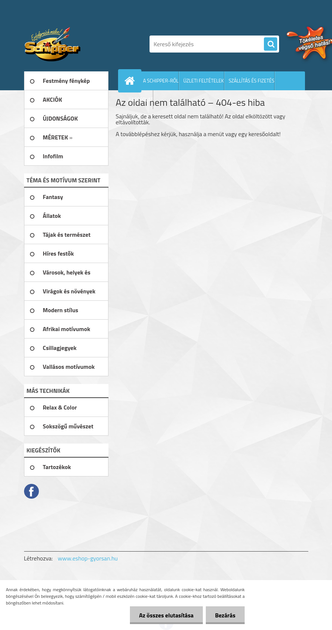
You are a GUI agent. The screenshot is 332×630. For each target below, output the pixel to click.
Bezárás (225, 615)
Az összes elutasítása (166, 615)
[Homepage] (131, 80)
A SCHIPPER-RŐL (161, 80)
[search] (270, 44)
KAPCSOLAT (141, 99)
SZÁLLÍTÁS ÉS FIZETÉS (252, 80)
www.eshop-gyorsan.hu (88, 558)
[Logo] (75, 44)
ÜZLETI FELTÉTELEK (203, 80)
